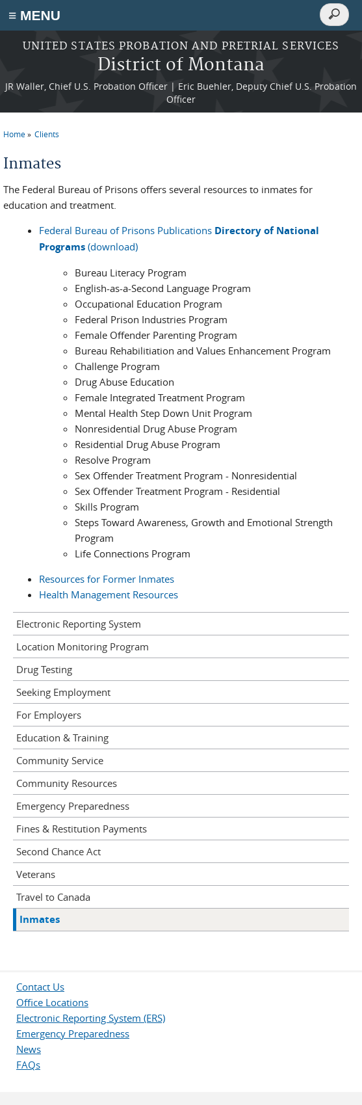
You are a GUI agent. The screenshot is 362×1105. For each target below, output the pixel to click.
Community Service (59, 760)
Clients (46, 134)
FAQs (28, 1064)
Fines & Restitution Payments (81, 828)
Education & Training (62, 737)
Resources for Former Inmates (106, 578)
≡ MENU (34, 15)
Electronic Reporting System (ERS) (90, 1017)
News (28, 1049)
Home (14, 134)
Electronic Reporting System (78, 623)
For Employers (48, 714)
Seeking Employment (63, 692)
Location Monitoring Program (82, 646)
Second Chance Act (58, 851)
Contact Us (40, 986)
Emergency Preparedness (72, 805)
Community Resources (66, 783)
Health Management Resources (108, 594)
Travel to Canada (53, 896)
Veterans (35, 874)
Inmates (39, 919)
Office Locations (52, 1002)
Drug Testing (44, 669)
